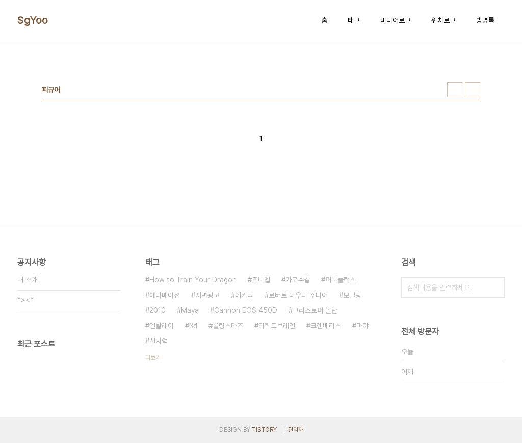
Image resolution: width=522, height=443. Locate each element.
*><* (25, 300)
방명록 (485, 20)
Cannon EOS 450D (245, 310)
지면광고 (207, 295)
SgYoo (32, 20)
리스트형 (472, 89)
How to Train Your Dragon (193, 280)
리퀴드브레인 (276, 326)
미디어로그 (395, 20)
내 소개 (27, 280)
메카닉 (244, 295)
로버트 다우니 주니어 (298, 295)
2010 (157, 310)
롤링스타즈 (228, 326)
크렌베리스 (325, 326)
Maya (190, 310)
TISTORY (264, 429)
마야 (362, 326)
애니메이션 (164, 295)
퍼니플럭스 (340, 280)
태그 (354, 20)
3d (193, 326)
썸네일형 (454, 89)
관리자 (295, 429)
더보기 (153, 357)
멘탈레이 (161, 326)
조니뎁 (261, 280)
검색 (494, 287)
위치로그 (443, 20)
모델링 (352, 295)
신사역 (158, 341)
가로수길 (297, 280)
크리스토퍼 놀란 (315, 310)
